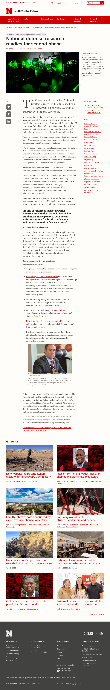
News (59, 662)
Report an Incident (64, 669)
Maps (59, 659)
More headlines (95, 615)
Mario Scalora (89, 148)
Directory (60, 646)
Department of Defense (92, 182)
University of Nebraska (92, 132)
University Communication (22, 27)
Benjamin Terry (89, 151)
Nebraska (9, 27)
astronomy (95, 179)
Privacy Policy (87, 657)
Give (66, 3)
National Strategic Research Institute (94, 112)
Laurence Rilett (89, 145)
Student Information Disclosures (89, 665)
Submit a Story (13, 653)
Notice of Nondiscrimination (92, 654)
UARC (86, 140)
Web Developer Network (59, 678)
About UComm (13, 650)
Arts (26, 19)
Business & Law (47, 19)
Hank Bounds (89, 142)
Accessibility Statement (90, 646)
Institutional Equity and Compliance (90, 650)
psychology (88, 165)
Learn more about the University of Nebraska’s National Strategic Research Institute (47, 429)
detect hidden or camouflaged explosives (47, 312)
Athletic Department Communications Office (40, 652)
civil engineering (90, 157)
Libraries (60, 655)
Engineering (88, 159)
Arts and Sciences (90, 168)
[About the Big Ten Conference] (88, 633)
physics (87, 179)
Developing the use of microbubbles (42, 276)
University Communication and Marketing (25, 48)
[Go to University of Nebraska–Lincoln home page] (9, 11)
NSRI (86, 129)
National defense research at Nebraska (95, 106)
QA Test (72, 678)
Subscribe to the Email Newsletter (14, 660)
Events (59, 652)
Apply (59, 3)
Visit (52, 3)
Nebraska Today (26, 11)
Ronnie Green (94, 140)
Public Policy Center (91, 162)
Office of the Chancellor (65, 665)
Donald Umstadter (91, 154)
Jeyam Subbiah (89, 187)
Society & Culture (93, 20)
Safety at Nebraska (89, 661)
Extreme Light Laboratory (93, 176)
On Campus (61, 19)
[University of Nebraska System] (99, 633)
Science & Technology (77, 20)
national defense (90, 184)
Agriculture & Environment (13, 20)
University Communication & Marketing (40, 647)
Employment (61, 649)
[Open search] (95, 3)
